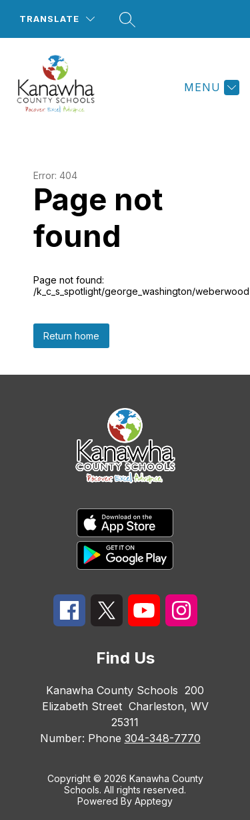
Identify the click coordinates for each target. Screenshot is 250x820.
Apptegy (154, 801)
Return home (71, 335)
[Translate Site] (57, 19)
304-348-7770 (163, 738)
